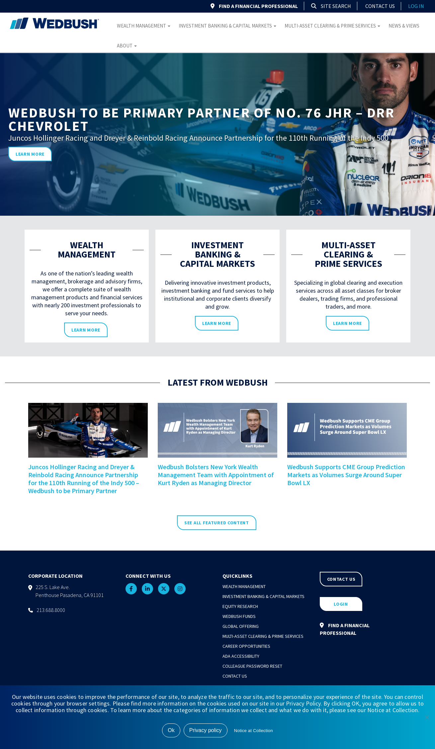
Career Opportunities (246, 646)
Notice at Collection (253, 730)
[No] (426, 717)
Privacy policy (205, 730)
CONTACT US (341, 579)
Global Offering (240, 626)
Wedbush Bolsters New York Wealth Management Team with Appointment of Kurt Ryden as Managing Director (216, 475)
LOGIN (341, 604)
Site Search (331, 6)
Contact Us (380, 6)
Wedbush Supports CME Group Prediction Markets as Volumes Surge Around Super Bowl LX (346, 475)
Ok (171, 730)
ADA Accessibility (240, 656)
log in (416, 6)
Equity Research (240, 606)
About (127, 45)
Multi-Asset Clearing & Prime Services (332, 26)
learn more (30, 154)
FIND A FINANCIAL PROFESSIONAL (254, 6)
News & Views (404, 26)
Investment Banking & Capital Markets (227, 26)
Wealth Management (143, 26)
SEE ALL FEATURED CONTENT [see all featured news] (216, 523)
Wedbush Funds (239, 616)
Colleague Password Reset (252, 666)
